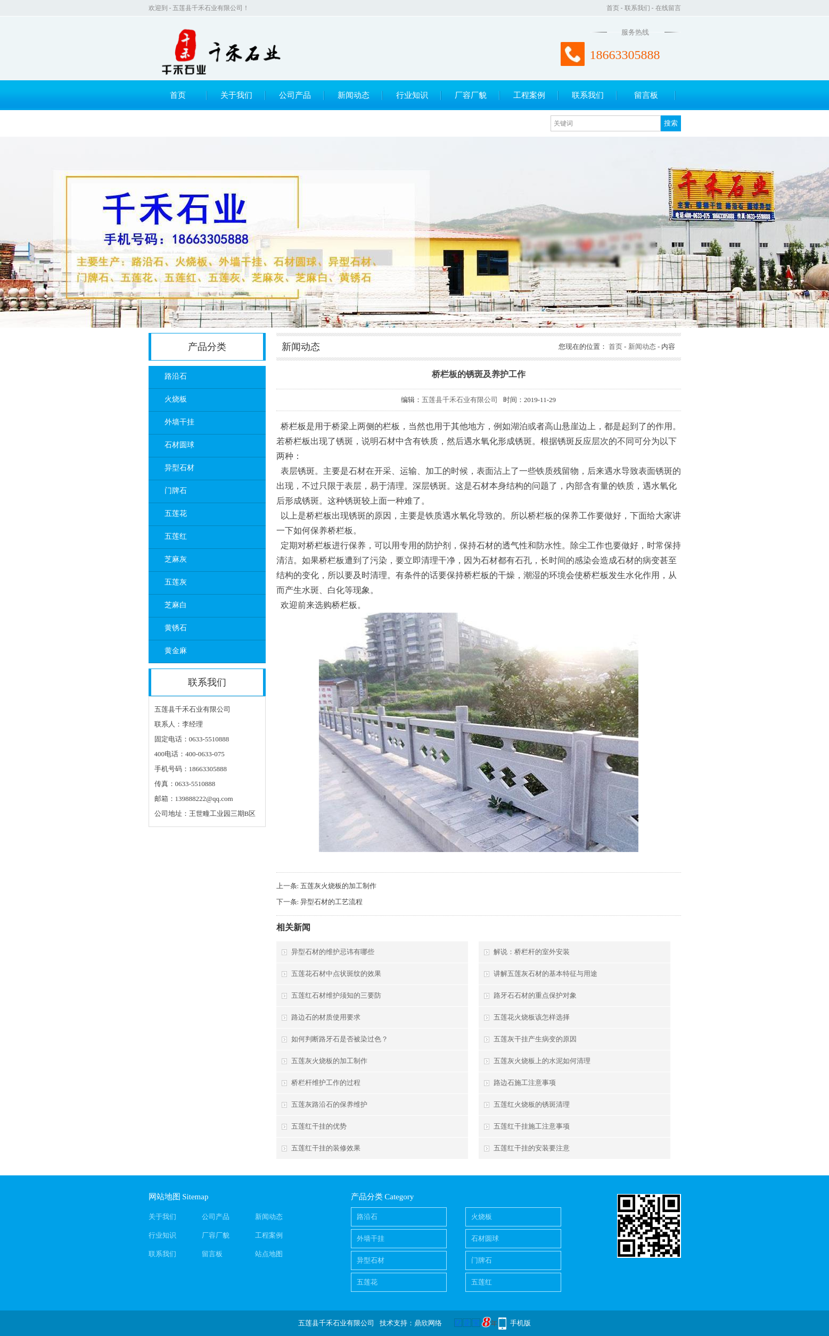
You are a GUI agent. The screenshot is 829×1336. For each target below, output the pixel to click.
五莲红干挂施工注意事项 (532, 1126)
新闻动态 (354, 95)
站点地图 (269, 1254)
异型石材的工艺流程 (331, 902)
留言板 (646, 95)
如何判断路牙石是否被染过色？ (339, 1039)
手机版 (520, 1323)
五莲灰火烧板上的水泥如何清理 (542, 1061)
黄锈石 (176, 628)
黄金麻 (176, 651)
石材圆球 (179, 445)
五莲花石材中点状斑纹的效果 (336, 974)
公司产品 (295, 95)
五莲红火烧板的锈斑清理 (532, 1104)
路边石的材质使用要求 (325, 1017)
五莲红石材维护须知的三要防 (336, 995)
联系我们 (637, 8)
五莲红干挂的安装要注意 (532, 1148)
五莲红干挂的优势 (319, 1126)
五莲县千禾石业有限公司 (460, 400)
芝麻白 (176, 605)
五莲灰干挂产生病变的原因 (535, 1039)
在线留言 (668, 8)
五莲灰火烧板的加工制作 (338, 886)
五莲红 (176, 536)
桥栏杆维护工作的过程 (325, 1083)
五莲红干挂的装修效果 (325, 1148)
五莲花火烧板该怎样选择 (532, 1017)
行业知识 (412, 95)
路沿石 (176, 376)
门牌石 (176, 491)
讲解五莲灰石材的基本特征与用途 (545, 974)
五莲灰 (176, 582)
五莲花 (176, 513)
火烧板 (176, 399)
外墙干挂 (179, 422)
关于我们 (236, 95)
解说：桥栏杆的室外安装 (532, 952)
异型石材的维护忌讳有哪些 (332, 952)
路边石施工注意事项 (525, 1083)
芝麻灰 (176, 559)
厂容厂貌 (471, 95)
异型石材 (179, 468)
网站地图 (164, 1196)
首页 (612, 8)
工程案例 (529, 95)
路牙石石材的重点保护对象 (535, 995)
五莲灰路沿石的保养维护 (329, 1104)
